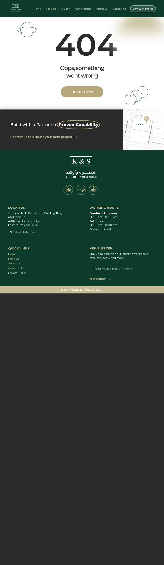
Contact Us (119, 8)
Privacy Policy (17, 272)
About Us (101, 8)
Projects (51, 8)
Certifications (83, 8)
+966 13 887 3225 (24, 231)
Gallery (65, 8)
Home (37, 8)
